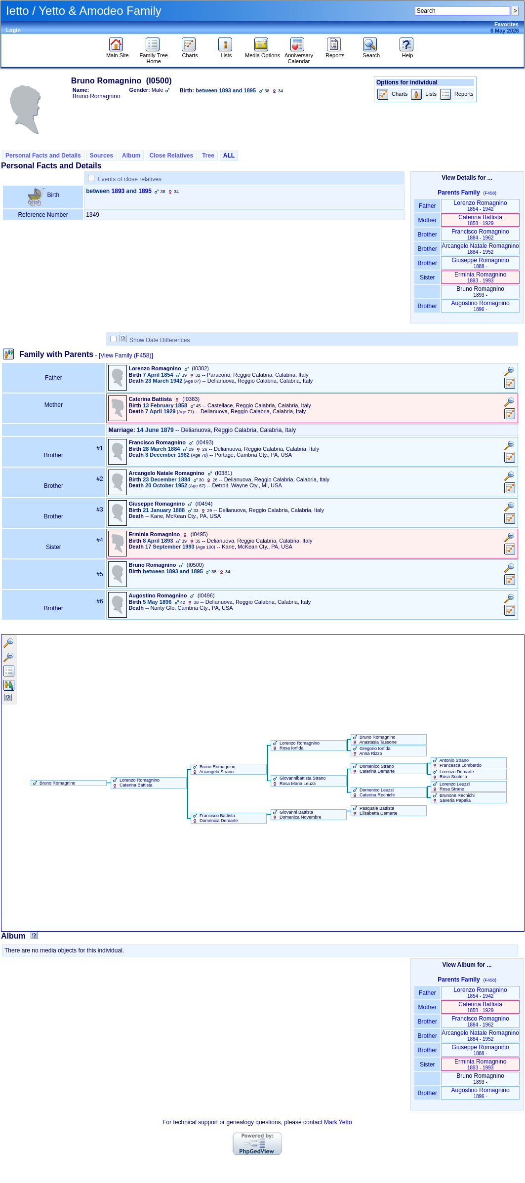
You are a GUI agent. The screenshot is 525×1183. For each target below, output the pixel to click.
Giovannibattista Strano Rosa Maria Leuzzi (298, 781)
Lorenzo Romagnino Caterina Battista (135, 783)
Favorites (506, 24)
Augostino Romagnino (480, 306)
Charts (190, 52)
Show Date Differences (155, 340)
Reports (335, 52)
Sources (101, 155)
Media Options (262, 52)
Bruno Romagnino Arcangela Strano (213, 769)
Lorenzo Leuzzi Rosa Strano (450, 786)
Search (371, 52)
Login (13, 30)
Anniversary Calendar (298, 55)
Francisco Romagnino (480, 234)
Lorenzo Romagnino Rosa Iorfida (295, 745)
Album (131, 155)
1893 (118, 191)
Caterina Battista (480, 220)
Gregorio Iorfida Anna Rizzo (371, 751)
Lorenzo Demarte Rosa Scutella (452, 774)
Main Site (117, 52)
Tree (208, 155)
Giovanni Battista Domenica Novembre (296, 815)
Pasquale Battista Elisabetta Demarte (374, 811)
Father (427, 205)
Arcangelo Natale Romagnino (480, 248)
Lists (226, 52)
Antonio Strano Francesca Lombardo (456, 763)
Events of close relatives (130, 179)
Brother (427, 234)
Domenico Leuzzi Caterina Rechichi (373, 792)
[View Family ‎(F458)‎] (126, 355)
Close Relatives (171, 155)
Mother (427, 220)
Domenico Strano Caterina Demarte (373, 769)
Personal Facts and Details (43, 155)
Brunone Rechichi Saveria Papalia (453, 798)
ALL (229, 155)
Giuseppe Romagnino (480, 263)
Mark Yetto (338, 1122)
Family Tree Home (153, 55)
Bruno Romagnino (53, 783)
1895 (145, 191)
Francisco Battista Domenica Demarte (214, 818)
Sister (427, 277)
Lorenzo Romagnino (480, 205)
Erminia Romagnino (480, 277)
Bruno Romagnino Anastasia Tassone (374, 740)
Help (408, 52)
